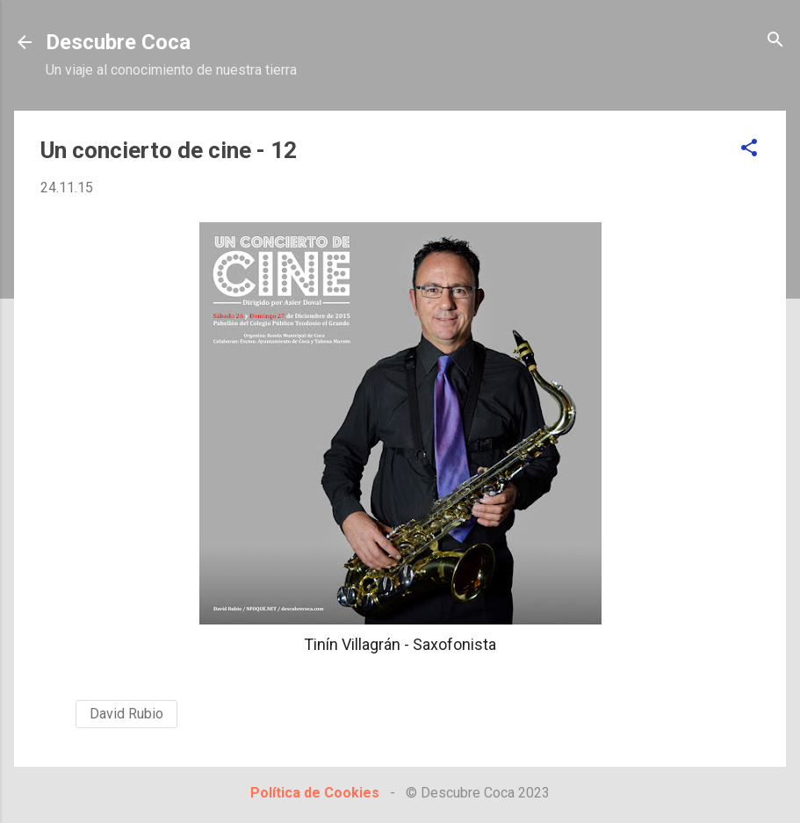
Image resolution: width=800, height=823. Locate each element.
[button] (749, 149)
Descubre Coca (118, 42)
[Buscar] (775, 41)
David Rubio (126, 713)
